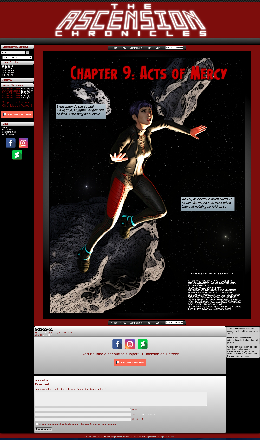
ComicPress (143, 437)
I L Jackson (42, 333)
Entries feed (7, 129)
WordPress (129, 437)
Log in (4, 127)
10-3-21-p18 (26, 95)
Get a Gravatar (148, 414)
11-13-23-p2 (7, 66)
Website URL (138, 419)
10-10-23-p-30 (8, 70)
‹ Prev (123, 48)
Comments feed (9, 132)
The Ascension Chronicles (103, 437)
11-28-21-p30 (27, 91)
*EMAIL (143, 414)
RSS (160, 437)
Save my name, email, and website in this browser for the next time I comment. (78, 424)
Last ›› (159, 48)
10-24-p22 (25, 93)
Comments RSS (217, 377)
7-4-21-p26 (26, 98)
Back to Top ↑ (168, 437)
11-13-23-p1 (7, 68)
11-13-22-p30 (27, 89)
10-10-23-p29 (8, 73)
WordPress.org (8, 134)
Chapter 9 (47, 335)
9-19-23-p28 (7, 75)
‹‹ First (113, 48)
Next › (149, 48)
